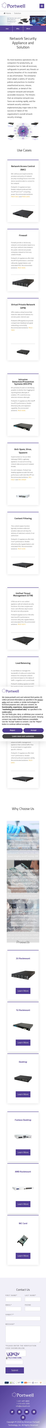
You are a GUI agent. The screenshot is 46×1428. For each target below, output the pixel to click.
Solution (17, 13)
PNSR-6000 (21, 268)
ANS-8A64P (22, 479)
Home (7, 13)
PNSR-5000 (21, 410)
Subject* (10, 1314)
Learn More (23, 990)
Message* (10, 1324)
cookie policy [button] (7, 712)
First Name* (11, 1295)
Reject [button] (12, 730)
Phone (28, 1305)
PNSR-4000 (26, 196)
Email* (9, 1305)
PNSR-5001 (21, 624)
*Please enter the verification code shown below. (21, 1347)
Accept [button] (33, 730)
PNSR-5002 (15, 196)
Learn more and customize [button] (23, 736)
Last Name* (30, 1295)
